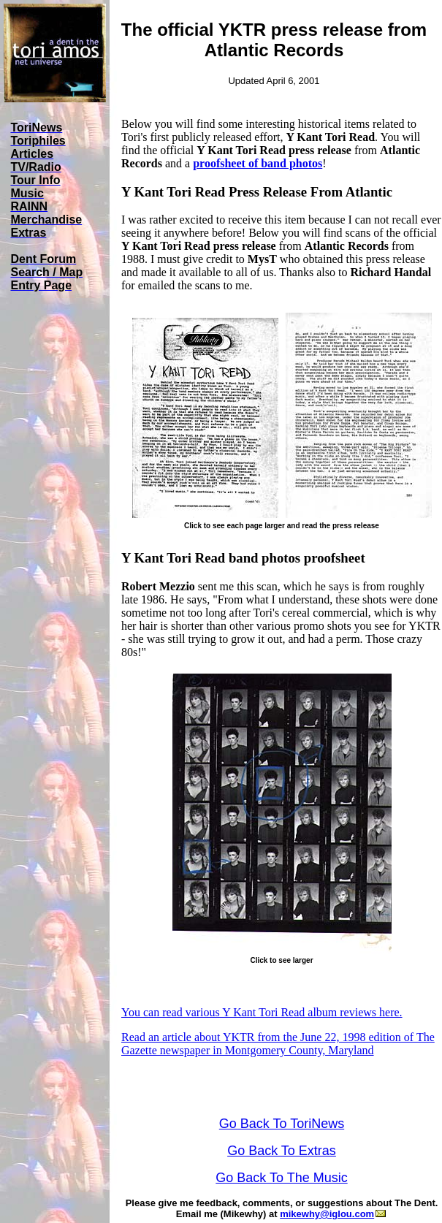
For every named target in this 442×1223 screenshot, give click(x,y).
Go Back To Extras (281, 1150)
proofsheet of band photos (257, 163)
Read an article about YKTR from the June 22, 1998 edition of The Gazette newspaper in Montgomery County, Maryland (278, 1043)
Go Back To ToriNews (281, 1123)
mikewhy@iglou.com (333, 1213)
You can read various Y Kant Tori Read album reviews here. (262, 1012)
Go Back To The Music (281, 1177)
